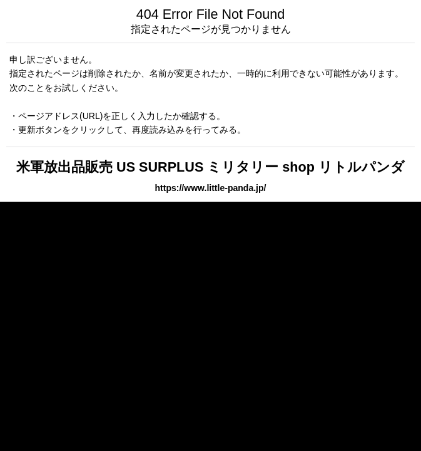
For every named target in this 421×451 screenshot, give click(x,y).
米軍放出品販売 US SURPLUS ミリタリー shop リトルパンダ (210, 167)
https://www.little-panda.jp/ (210, 188)
